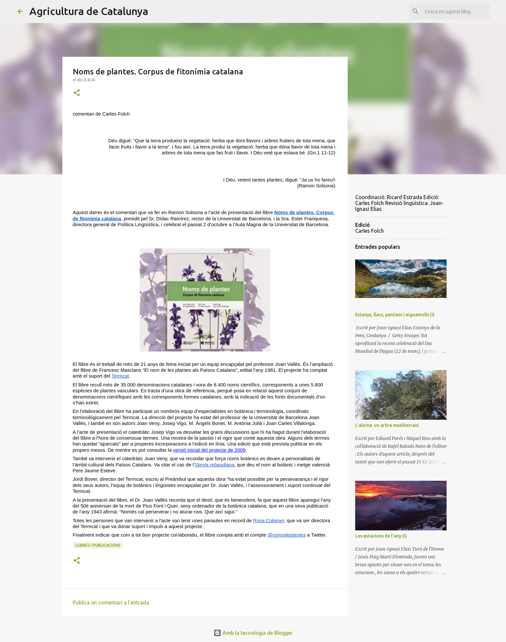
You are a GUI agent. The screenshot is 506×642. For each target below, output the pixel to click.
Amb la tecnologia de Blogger (253, 633)
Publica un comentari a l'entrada (111, 602)
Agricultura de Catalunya (88, 11)
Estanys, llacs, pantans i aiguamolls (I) (395, 314)
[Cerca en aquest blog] (455, 11)
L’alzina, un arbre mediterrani (387, 425)
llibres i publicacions (97, 545)
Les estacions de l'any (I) (381, 536)
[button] (77, 93)
